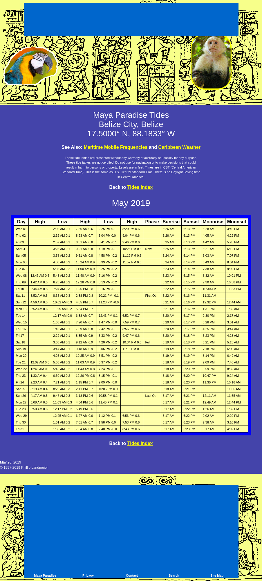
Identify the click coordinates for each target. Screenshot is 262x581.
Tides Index (140, 187)
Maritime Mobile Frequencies (116, 147)
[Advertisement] (131, 20)
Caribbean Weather (179, 147)
